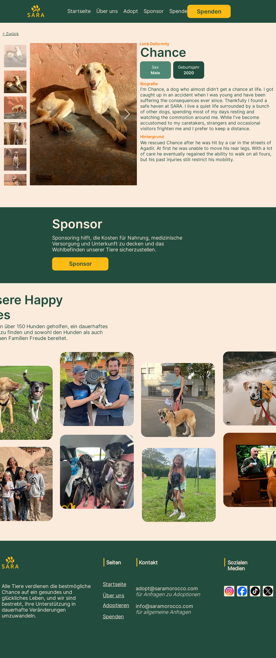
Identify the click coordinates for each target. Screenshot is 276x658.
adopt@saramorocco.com (167, 588)
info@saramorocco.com (164, 606)
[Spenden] (209, 11)
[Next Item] (127, 114)
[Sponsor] (80, 264)
